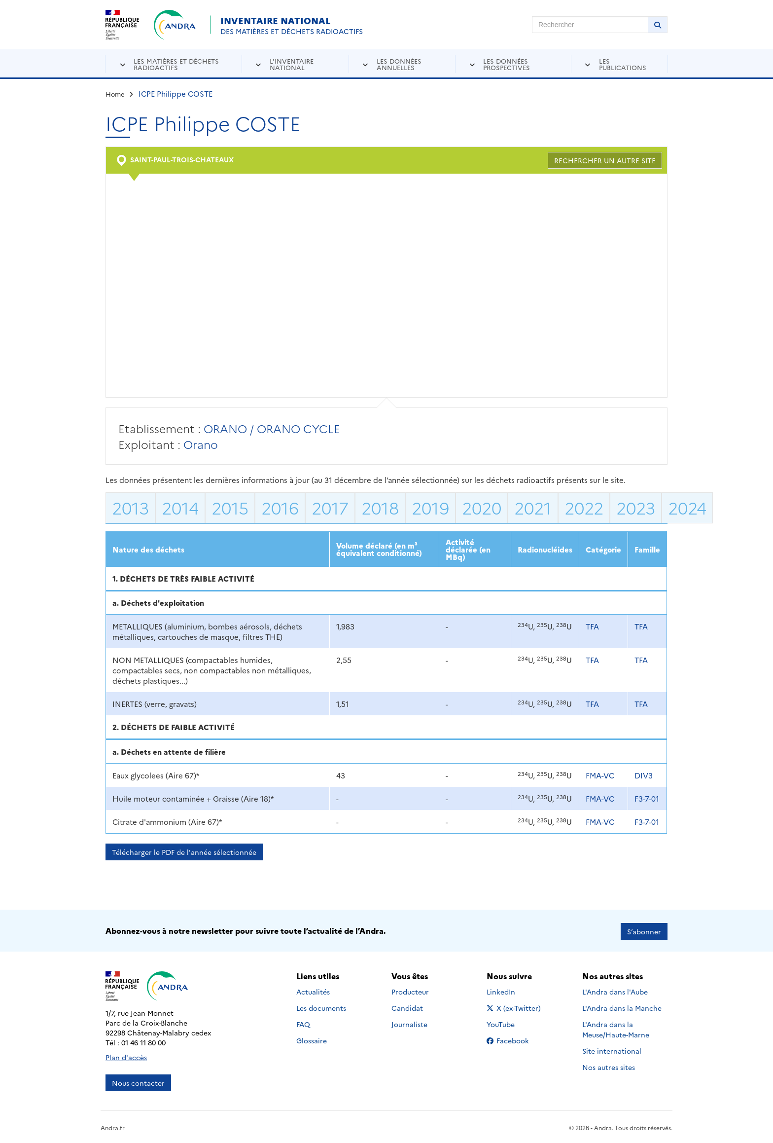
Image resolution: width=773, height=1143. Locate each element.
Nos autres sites (608, 1065)
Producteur (410, 990)
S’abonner (644, 930)
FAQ (303, 1023)
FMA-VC (600, 775)
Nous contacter (138, 1081)
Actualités (313, 990)
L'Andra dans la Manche (622, 1006)
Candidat (407, 1006)
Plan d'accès (126, 1056)
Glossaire (311, 1039)
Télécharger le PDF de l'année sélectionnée (184, 852)
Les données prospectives (506, 64)
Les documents (321, 1006)
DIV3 (643, 775)
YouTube (511, 1023)
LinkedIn (511, 990)
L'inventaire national (292, 64)
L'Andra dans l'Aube (615, 990)
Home (115, 93)
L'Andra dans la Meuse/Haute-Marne (615, 1028)
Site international (611, 1049)
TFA (592, 626)
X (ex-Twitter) (515, 1006)
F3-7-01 (646, 798)
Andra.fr (113, 1126)
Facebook (515, 1039)
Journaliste (409, 1023)
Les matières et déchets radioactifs (176, 64)
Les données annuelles (399, 64)
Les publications (622, 64)
